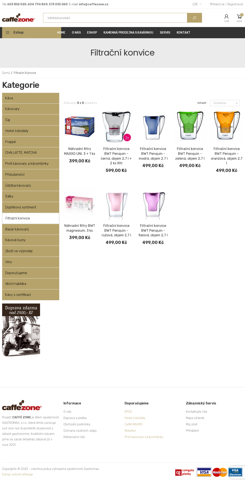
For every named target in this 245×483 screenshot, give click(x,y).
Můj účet (191, 424)
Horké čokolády (135, 418)
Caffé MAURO (134, 424)
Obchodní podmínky (76, 424)
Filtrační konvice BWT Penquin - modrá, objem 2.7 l (153, 154)
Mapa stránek (195, 418)
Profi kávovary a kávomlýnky (144, 437)
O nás (67, 412)
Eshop (18, 32)
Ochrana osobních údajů (80, 431)
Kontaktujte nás (196, 412)
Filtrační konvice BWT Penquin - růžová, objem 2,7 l (116, 230)
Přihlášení (192, 431)
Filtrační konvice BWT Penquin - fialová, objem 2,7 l (153, 230)
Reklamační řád (74, 437)
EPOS (128, 412)
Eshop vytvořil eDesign (17, 474)
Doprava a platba (75, 418)
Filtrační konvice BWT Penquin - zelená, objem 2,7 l (190, 154)
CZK (195, 4)
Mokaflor (130, 431)
